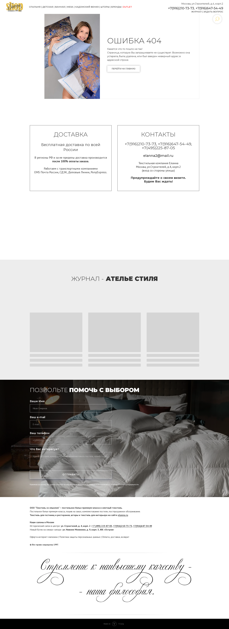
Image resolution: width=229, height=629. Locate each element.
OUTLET (127, 7)
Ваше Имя (37, 401)
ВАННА (59, 7)
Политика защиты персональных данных (79, 536)
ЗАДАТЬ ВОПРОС (213, 11)
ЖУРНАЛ (196, 11)
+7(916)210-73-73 (181, 8)
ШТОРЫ (104, 7)
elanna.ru (123, 515)
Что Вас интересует (44, 449)
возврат (125, 536)
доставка (115, 536)
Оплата (106, 536)
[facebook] (191, 545)
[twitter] (197, 545)
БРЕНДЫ (116, 7)
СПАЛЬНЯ (35, 7)
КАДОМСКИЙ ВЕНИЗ (87, 7)
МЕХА (70, 7)
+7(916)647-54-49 (209, 8)
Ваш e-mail (37, 417)
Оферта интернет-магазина (44, 536)
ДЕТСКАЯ (47, 7)
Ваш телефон (40, 433)
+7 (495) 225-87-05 (102, 525)
